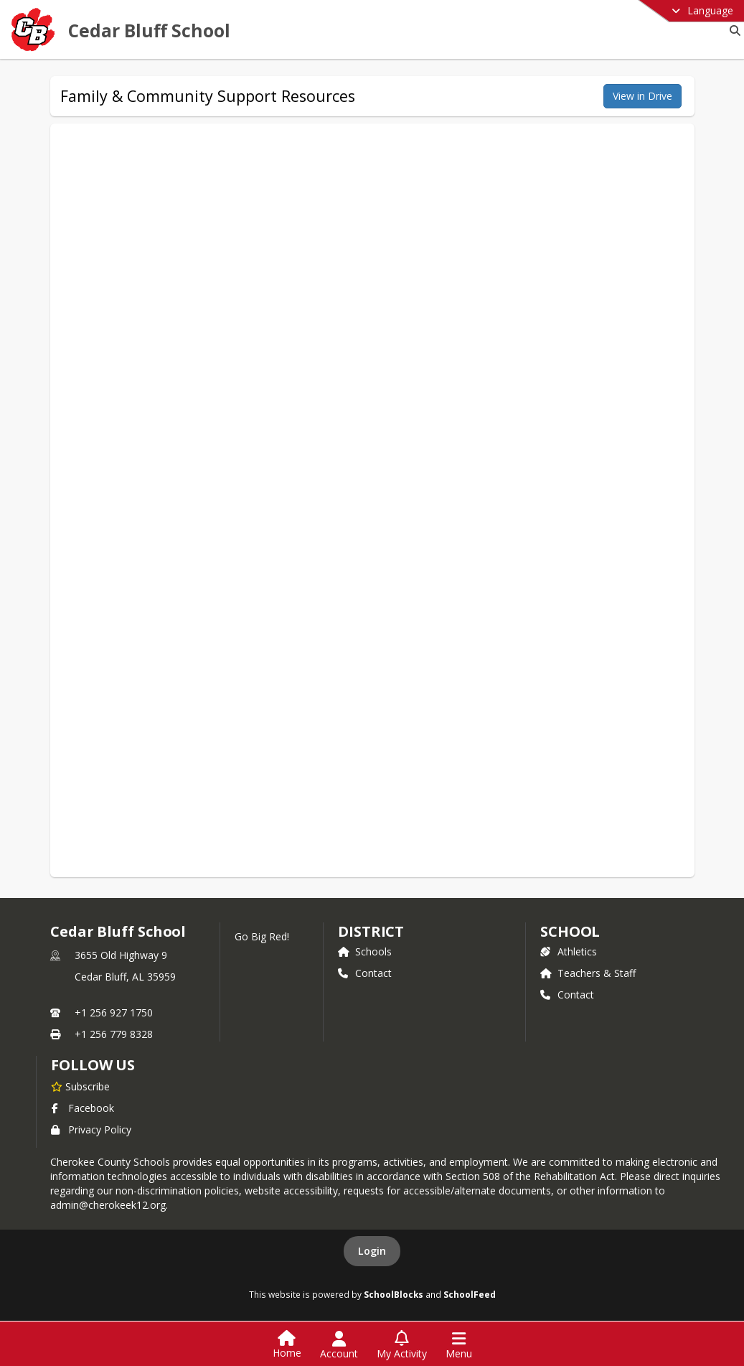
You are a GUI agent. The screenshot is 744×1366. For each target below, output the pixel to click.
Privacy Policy (91, 1129)
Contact (365, 973)
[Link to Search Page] (732, 30)
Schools (365, 951)
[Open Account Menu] (339, 1345)
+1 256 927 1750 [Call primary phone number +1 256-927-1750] (114, 1012)
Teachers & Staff (588, 973)
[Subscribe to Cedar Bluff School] (80, 1086)
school (570, 931)
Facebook (82, 1108)
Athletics (568, 951)
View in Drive (642, 96)
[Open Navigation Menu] (459, 1345)
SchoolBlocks (393, 1294)
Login (372, 1251)
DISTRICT (371, 931)
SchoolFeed (469, 1294)
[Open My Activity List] (402, 1345)
